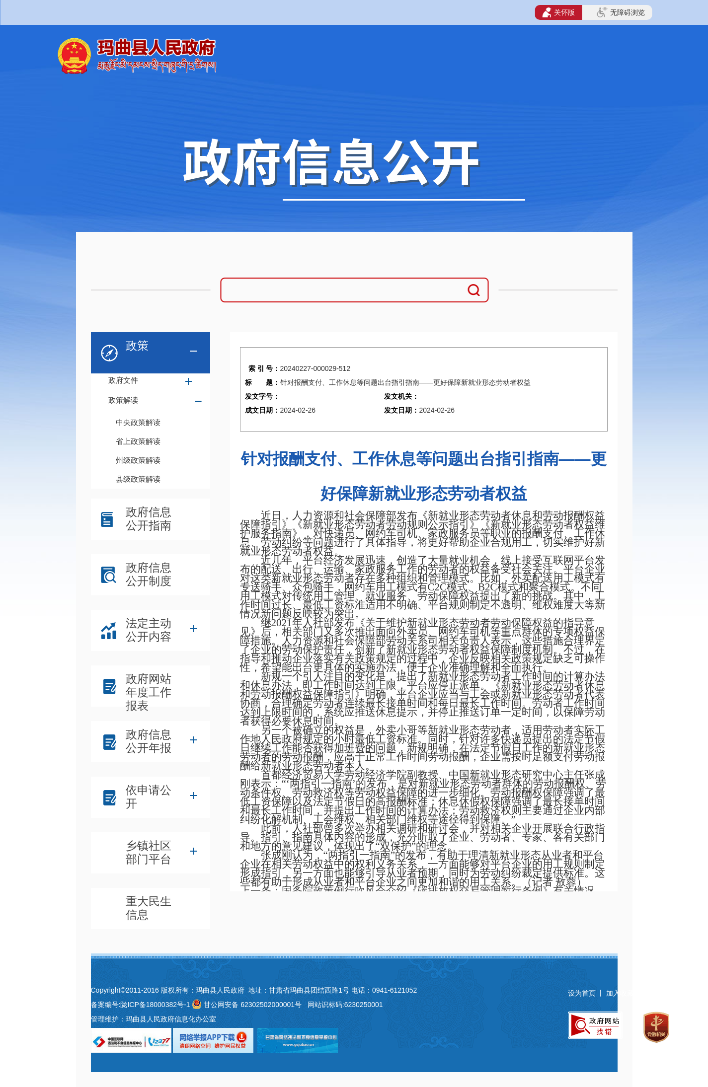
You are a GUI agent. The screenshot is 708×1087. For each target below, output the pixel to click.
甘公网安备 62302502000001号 (253, 1005)
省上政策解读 (138, 441)
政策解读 (123, 400)
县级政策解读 (138, 479)
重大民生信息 (148, 908)
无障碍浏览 (620, 12)
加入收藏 (621, 993)
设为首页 (582, 993)
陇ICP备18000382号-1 (155, 1005)
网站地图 (659, 993)
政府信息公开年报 (148, 741)
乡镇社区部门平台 (148, 852)
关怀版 (559, 12)
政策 (137, 345)
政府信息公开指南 (148, 519)
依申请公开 (148, 797)
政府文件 (123, 380)
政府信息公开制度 (148, 574)
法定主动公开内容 (148, 630)
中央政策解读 (138, 422)
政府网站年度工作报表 (148, 688)
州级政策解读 (138, 460)
